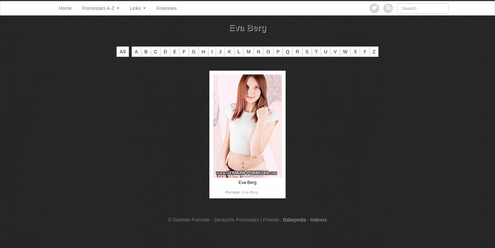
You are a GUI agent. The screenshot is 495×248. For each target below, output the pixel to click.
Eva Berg (250, 192)
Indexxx (318, 220)
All (123, 51)
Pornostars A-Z (100, 8)
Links (138, 8)
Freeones (166, 8)
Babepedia (294, 220)
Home (65, 8)
